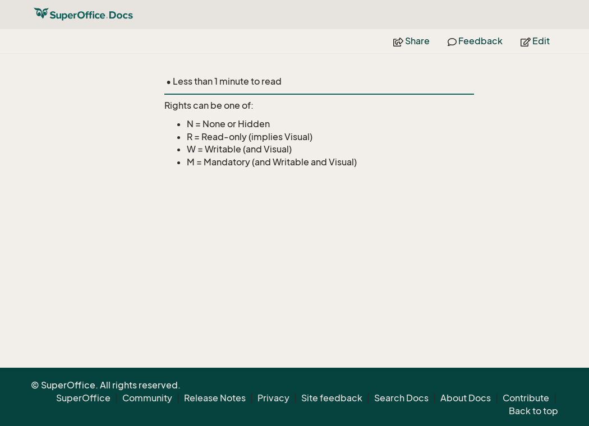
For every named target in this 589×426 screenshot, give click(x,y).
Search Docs (401, 398)
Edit (535, 41)
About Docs (465, 398)
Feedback (475, 41)
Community (147, 398)
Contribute (526, 398)
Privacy (273, 398)
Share (411, 41)
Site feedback (331, 398)
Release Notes (215, 398)
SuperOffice (83, 398)
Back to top (533, 410)
